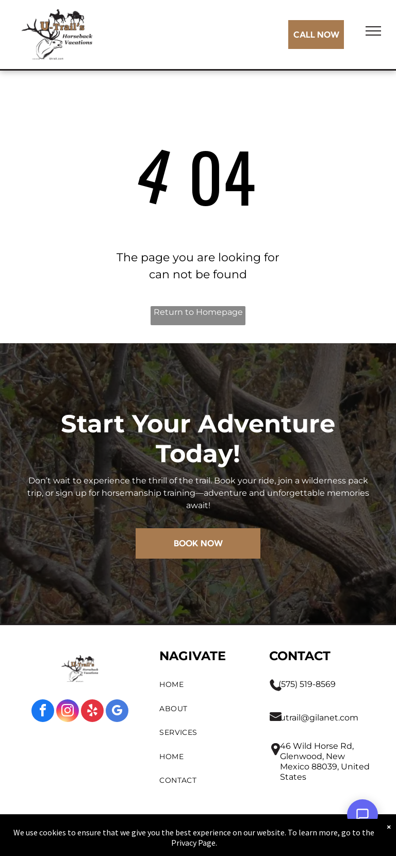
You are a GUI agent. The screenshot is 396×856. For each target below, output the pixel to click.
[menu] (373, 31)
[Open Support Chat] (362, 814)
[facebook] (42, 712)
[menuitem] (204, 685)
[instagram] (67, 712)
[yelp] (92, 712)
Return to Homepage (198, 312)
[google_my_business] (117, 712)
